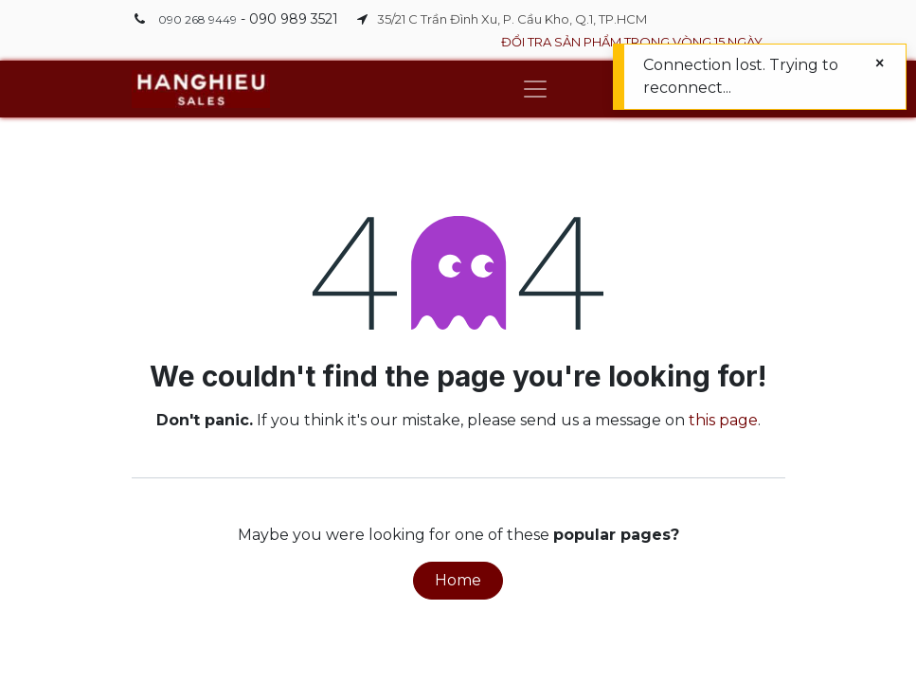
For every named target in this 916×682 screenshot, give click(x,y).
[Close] (879, 63)
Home (458, 580)
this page (723, 420)
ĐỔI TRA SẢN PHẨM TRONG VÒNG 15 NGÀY (632, 41)
